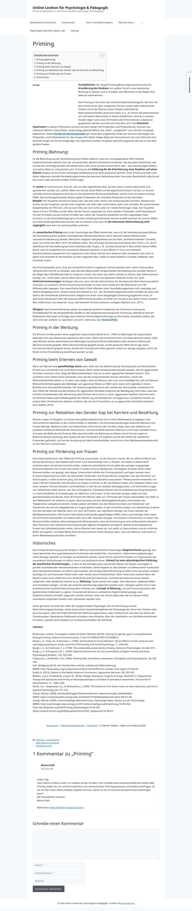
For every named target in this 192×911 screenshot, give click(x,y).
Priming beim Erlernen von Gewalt (53, 66)
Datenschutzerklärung (72, 725)
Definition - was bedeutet (47, 740)
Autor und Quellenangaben (99, 22)
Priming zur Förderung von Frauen (53, 73)
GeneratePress (127, 903)
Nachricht (92, 725)
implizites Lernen (44, 746)
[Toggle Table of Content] (101, 55)
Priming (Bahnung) (45, 59)
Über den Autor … (127, 22)
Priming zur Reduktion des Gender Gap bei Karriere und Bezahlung (70, 70)
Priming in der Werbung (48, 63)
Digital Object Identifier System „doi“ (47, 30)
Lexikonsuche (68, 22)
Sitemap (75, 30)
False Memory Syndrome (47, 742)
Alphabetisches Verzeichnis (43, 22)
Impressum (52, 725)
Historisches (42, 77)
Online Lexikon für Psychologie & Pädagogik (70, 7)
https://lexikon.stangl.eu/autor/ (66, 807)
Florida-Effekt (110, 319)
